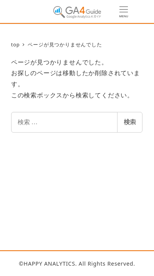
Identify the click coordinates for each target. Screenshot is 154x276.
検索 (130, 122)
